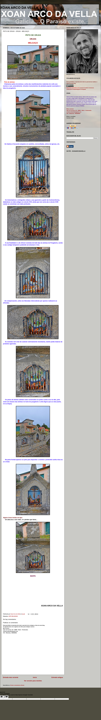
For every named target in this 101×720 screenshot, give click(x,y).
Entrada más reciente (10, 677)
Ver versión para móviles (33, 681)
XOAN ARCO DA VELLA (19, 8)
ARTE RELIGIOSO (13, 616)
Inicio (35, 677)
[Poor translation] (5, 696)
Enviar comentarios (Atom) (17, 685)
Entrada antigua (57, 677)
